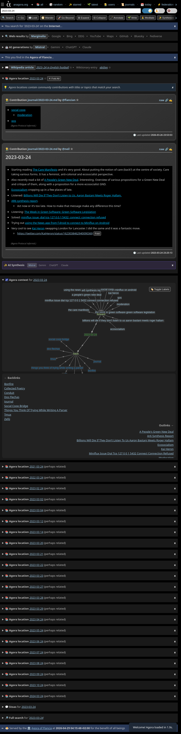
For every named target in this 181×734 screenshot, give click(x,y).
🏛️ (29, 728)
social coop (18, 109)
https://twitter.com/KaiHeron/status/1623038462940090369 (55, 233)
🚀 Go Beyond (66, 17)
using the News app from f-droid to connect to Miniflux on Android (67, 223)
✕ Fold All (54, 78)
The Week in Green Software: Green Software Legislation (60, 212)
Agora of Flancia (42, 728)
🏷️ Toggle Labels (160, 289)
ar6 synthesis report (160, 436)
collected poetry (14, 388)
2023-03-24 (29, 707)
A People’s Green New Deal (61, 179)
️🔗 (166, 100)
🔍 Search (8, 17)
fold (97, 233)
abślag (104, 67)
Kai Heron (38, 228)
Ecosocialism (19, 190)
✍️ (170, 100)
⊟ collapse (99, 17)
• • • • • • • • (84, 36)
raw (161, 100)
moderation (24, 115)
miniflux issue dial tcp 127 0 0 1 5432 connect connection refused (131, 453)
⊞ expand (83, 17)
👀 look (32, 17)
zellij (7, 419)
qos (13, 120)
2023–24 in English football (52, 67)
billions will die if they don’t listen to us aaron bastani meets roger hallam (125, 440)
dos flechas (11, 397)
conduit (9, 392)
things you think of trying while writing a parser (35, 410)
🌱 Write (132, 17)
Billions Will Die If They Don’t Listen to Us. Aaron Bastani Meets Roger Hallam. (73, 195)
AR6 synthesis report (24, 201)
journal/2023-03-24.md (42, 100)
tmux (7, 414)
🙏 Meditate (147, 17)
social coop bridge (16, 406)
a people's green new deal (156, 431)
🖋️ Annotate (116, 17)
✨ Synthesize (166, 17)
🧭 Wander (47, 17)
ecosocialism (166, 445)
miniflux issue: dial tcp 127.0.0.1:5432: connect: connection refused (63, 217)
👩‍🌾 (7, 100)
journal (8, 401)
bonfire (9, 384)
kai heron (167, 449)
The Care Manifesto (45, 169)
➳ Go (21, 17)
